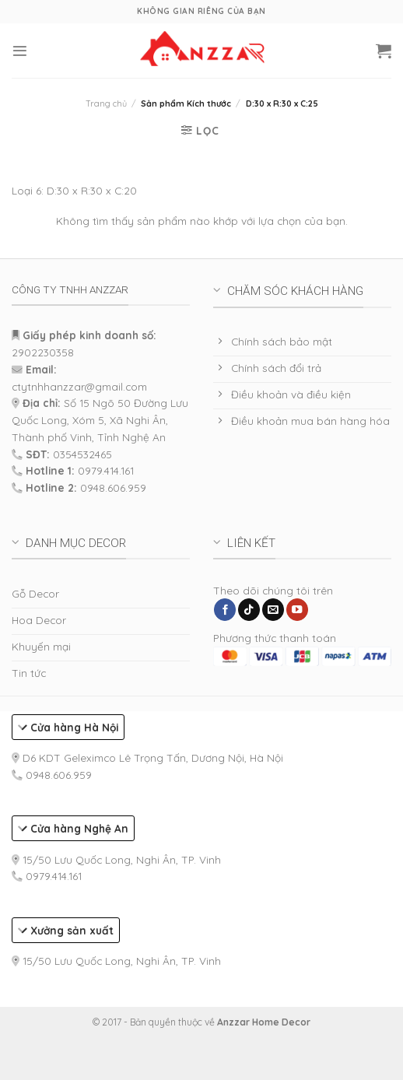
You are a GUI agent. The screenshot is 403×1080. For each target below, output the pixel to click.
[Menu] (20, 50)
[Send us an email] (273, 609)
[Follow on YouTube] (297, 609)
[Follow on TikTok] (249, 609)
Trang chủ (106, 103)
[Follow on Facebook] (225, 609)
